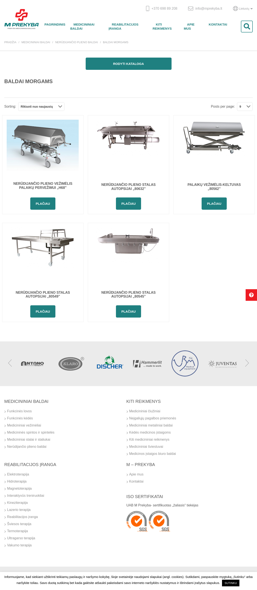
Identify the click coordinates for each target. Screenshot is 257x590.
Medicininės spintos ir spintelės (31, 432)
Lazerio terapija (18, 510)
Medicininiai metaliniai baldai (151, 425)
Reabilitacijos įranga (123, 26)
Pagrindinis (54, 24)
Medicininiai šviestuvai (146, 446)
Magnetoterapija (19, 488)
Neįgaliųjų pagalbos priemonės (152, 418)
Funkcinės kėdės (20, 418)
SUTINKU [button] (231, 583)
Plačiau (43, 203)
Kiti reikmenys (162, 26)
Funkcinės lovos (19, 411)
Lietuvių (243, 8)
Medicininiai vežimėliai (24, 425)
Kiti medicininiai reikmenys (149, 439)
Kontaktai (218, 24)
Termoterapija (17, 531)
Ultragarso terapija (21, 538)
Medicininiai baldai (82, 26)
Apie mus (189, 26)
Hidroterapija (17, 481)
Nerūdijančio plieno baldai (76, 42)
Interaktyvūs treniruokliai (25, 495)
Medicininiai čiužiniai (144, 411)
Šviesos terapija (19, 524)
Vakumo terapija (19, 545)
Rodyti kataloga (128, 64)
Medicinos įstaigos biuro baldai (152, 453)
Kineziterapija (17, 502)
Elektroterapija (18, 474)
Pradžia (10, 42)
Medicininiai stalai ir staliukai (28, 439)
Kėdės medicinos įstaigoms (150, 432)
